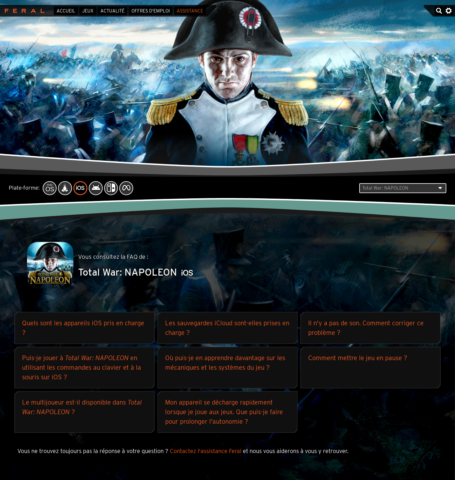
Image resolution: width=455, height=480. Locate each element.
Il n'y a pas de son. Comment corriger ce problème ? (366, 328)
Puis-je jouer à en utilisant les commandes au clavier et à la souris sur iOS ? (81, 367)
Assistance (190, 11)
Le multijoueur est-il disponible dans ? (82, 407)
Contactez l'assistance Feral (205, 451)
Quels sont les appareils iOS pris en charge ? (83, 328)
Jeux (87, 11)
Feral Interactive (23, 11)
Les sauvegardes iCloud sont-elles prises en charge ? (227, 328)
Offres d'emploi (150, 11)
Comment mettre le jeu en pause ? (357, 358)
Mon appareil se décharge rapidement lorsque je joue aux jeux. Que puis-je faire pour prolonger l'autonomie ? (224, 412)
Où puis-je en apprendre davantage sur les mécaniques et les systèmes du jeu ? (225, 362)
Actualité (112, 11)
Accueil (66, 11)
